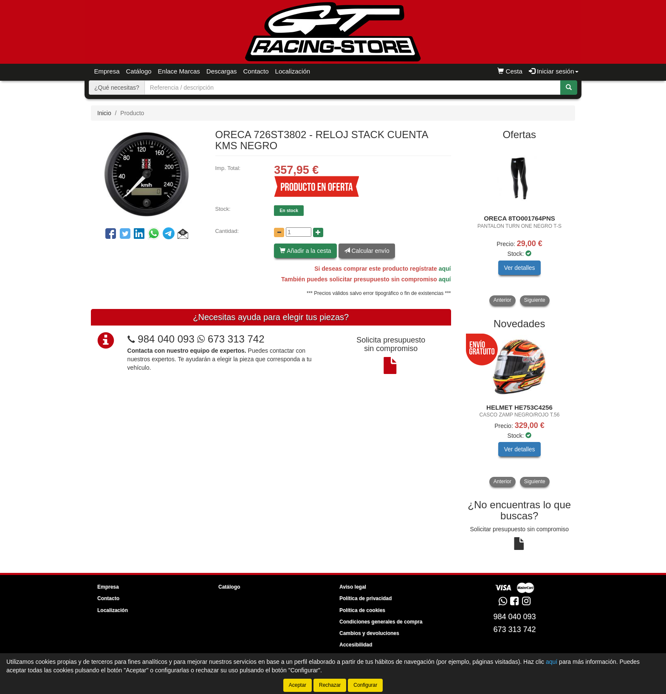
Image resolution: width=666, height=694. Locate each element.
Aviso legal (352, 587)
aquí (445, 268)
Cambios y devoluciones (369, 633)
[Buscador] (352, 87)
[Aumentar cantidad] (318, 232)
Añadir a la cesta (305, 250)
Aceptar (297, 685)
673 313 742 (230, 339)
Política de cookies (362, 610)
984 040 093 (166, 339)
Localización (292, 71)
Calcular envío (366, 250)
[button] (183, 235)
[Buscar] (568, 87)
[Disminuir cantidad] (279, 232)
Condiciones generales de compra (380, 622)
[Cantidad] (298, 232)
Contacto (256, 71)
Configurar (365, 685)
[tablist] (520, 225)
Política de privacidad (365, 598)
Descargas (221, 71)
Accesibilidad (355, 645)
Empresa (107, 71)
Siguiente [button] (534, 300)
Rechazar (330, 685)
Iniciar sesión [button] (554, 71)
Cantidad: (227, 231)
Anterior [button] (502, 300)
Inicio (104, 113)
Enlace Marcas (179, 71)
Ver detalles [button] (519, 267)
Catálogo (139, 71)
